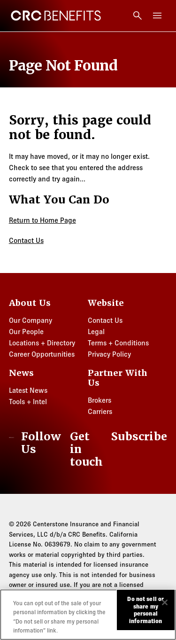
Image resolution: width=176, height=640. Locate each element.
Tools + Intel (28, 402)
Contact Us (26, 240)
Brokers (99, 400)
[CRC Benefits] (56, 15)
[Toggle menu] (157, 15)
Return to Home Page (42, 220)
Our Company (30, 320)
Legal (96, 332)
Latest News (28, 390)
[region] (88, 614)
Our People (26, 332)
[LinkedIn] (37, 443)
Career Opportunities (42, 354)
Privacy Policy (109, 354)
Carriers (100, 411)
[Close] (164, 602)
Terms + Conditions (118, 343)
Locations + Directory (42, 343)
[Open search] (137, 15)
